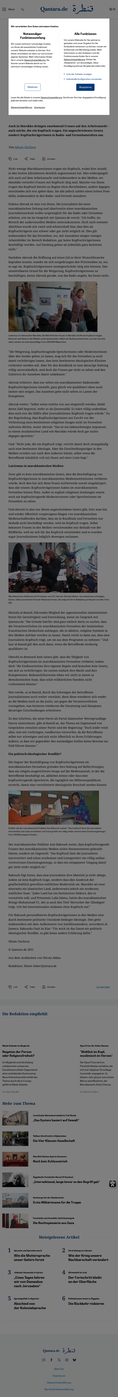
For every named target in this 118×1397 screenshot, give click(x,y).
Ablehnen (32, 86)
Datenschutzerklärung (35, 60)
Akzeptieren (85, 87)
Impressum (39, 107)
